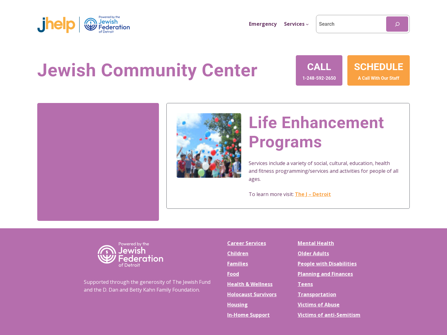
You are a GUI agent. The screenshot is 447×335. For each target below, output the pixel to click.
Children (237, 253)
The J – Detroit (313, 194)
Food (233, 273)
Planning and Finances (325, 273)
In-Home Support (248, 314)
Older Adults (313, 253)
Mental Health (316, 243)
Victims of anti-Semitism (329, 314)
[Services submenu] (296, 24)
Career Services (246, 243)
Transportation (317, 294)
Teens (305, 284)
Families (237, 263)
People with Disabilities (327, 263)
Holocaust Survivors (252, 294)
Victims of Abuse (319, 304)
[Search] (397, 24)
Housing (237, 304)
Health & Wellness (250, 284)
